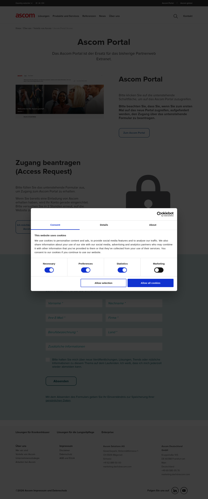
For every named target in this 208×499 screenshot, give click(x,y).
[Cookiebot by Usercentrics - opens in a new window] (159, 214)
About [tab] (152, 224)
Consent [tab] (55, 224)
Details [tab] (104, 224)
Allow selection (103, 283)
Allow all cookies (150, 283)
